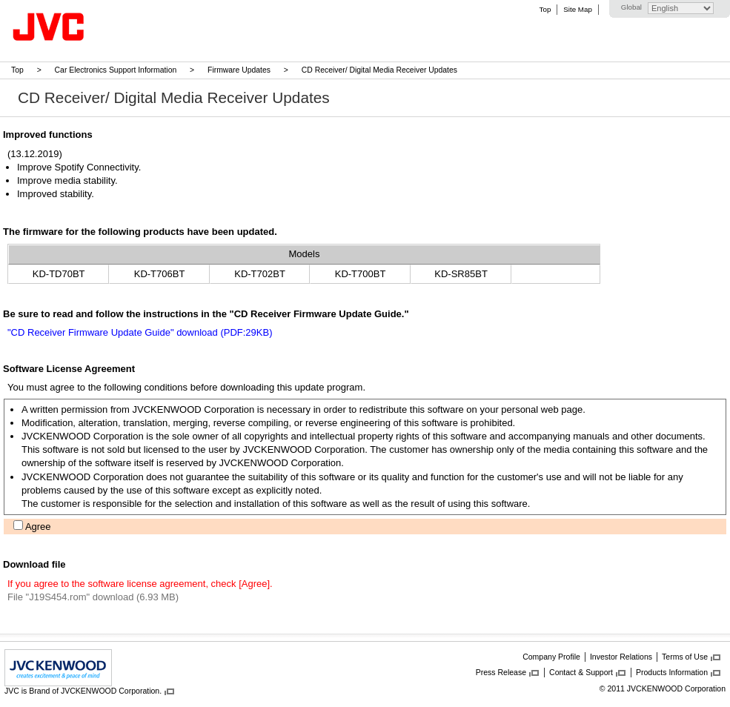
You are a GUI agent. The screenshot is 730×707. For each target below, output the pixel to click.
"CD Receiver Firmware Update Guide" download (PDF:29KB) (139, 332)
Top (545, 9)
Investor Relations (621, 656)
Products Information (672, 672)
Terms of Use (685, 656)
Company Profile (551, 656)
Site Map (577, 9)
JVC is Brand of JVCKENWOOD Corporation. (83, 690)
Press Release (501, 672)
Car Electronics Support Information (116, 70)
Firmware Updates (239, 70)
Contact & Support (581, 672)
